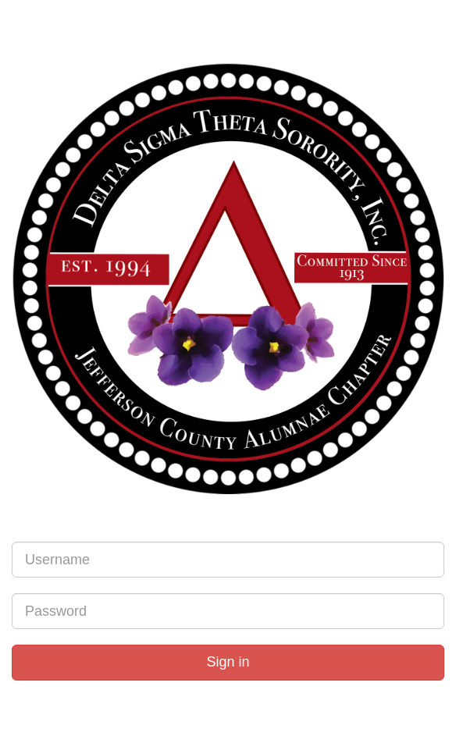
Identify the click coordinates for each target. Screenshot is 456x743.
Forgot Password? (226, 689)
